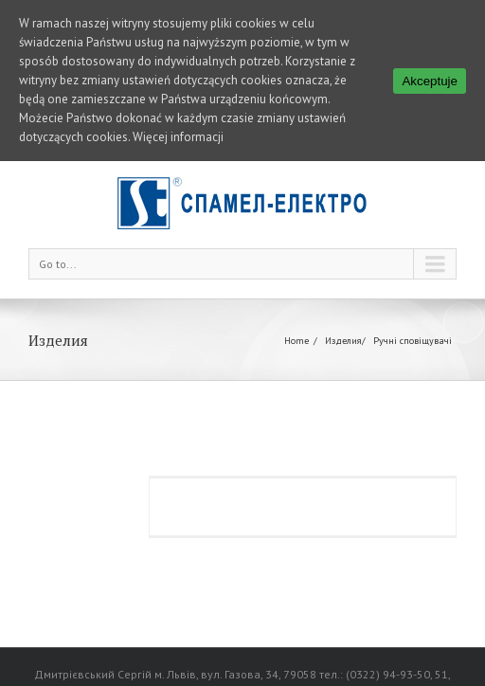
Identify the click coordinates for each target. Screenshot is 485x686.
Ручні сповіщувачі (412, 328)
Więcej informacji (178, 137)
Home (296, 328)
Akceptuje (430, 81)
